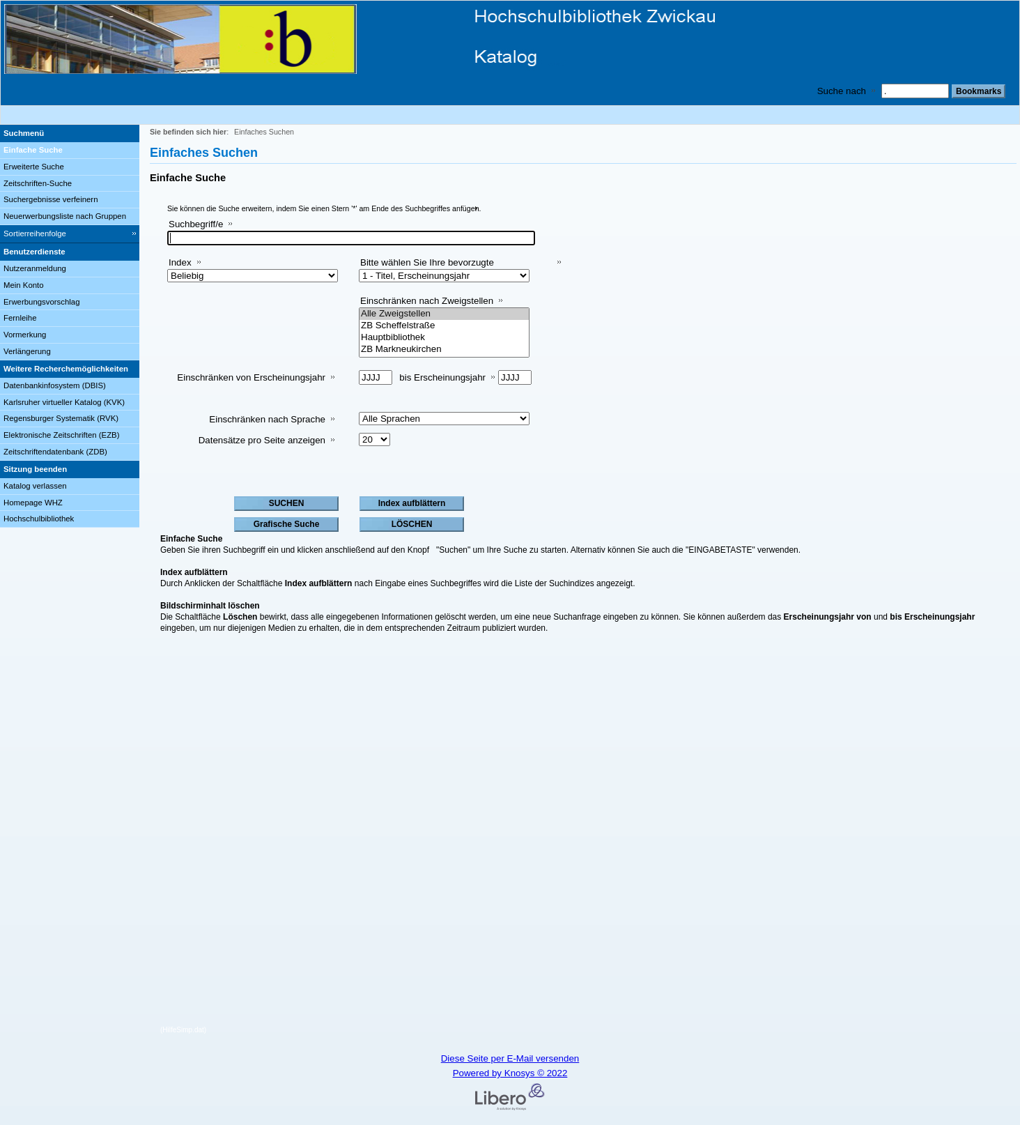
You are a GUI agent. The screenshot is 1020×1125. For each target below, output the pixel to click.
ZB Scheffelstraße (444, 326)
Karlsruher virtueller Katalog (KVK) (64, 402)
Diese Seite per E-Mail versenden (510, 1058)
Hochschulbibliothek (38, 518)
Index (180, 262)
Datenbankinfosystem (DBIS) (54, 385)
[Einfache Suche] (69, 150)
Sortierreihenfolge (34, 233)
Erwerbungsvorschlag (41, 302)
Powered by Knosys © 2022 (510, 1073)
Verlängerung (27, 351)
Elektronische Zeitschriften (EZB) (61, 435)
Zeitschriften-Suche (37, 183)
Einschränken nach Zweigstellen (426, 301)
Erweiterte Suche (33, 166)
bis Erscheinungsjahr (442, 377)
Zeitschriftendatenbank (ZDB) (55, 451)
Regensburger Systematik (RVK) (60, 418)
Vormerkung (24, 334)
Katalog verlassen (35, 486)
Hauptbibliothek (444, 338)
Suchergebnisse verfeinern (50, 199)
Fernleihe (20, 318)
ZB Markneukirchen (444, 349)
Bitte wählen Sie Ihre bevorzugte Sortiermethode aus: (427, 268)
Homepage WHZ (33, 502)
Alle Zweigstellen (444, 314)
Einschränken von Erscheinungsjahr (251, 377)
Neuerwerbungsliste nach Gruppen (64, 216)
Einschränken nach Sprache (267, 419)
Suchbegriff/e (196, 224)
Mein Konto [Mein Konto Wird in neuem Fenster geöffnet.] (23, 285)
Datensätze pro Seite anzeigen (262, 440)
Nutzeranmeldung (34, 268)
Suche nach (841, 91)
